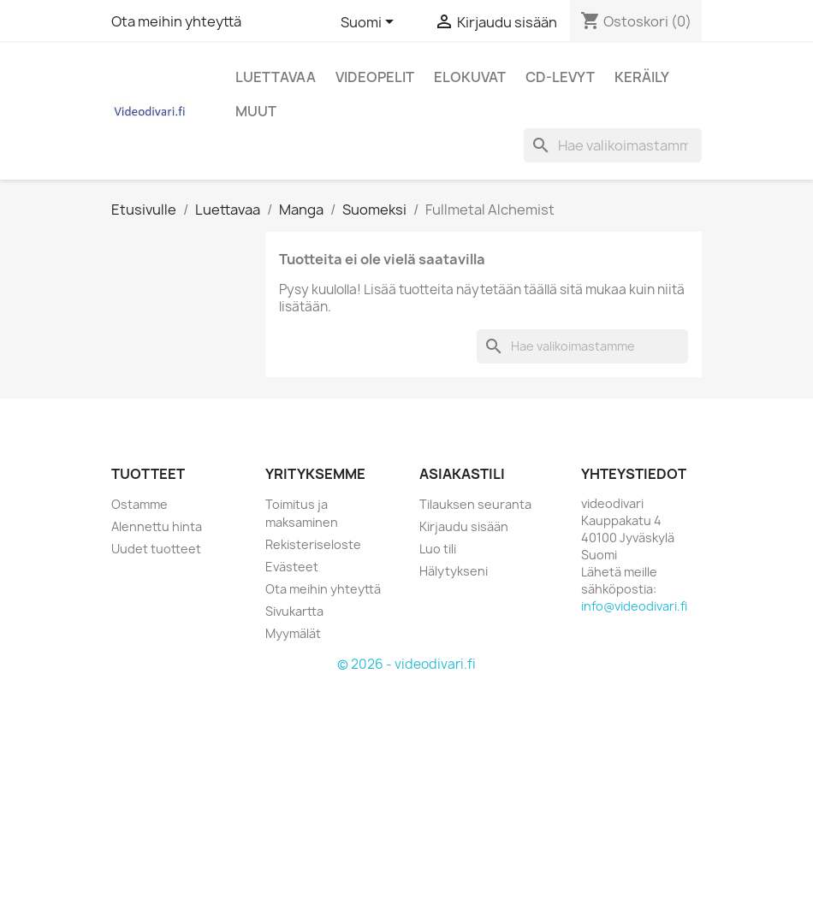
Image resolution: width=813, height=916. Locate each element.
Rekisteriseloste (313, 544)
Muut (255, 111)
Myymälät (293, 633)
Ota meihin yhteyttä (176, 21)
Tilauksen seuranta (475, 504)
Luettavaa (275, 77)
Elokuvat (470, 77)
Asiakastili (462, 473)
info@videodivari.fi (634, 606)
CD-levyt (560, 77)
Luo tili (437, 549)
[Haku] (613, 145)
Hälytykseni (453, 571)
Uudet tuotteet (156, 549)
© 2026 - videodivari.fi (406, 664)
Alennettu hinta (156, 526)
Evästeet (291, 566)
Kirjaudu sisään (463, 526)
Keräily (641, 77)
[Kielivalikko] (370, 23)
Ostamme (139, 504)
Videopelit (374, 77)
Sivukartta (294, 611)
